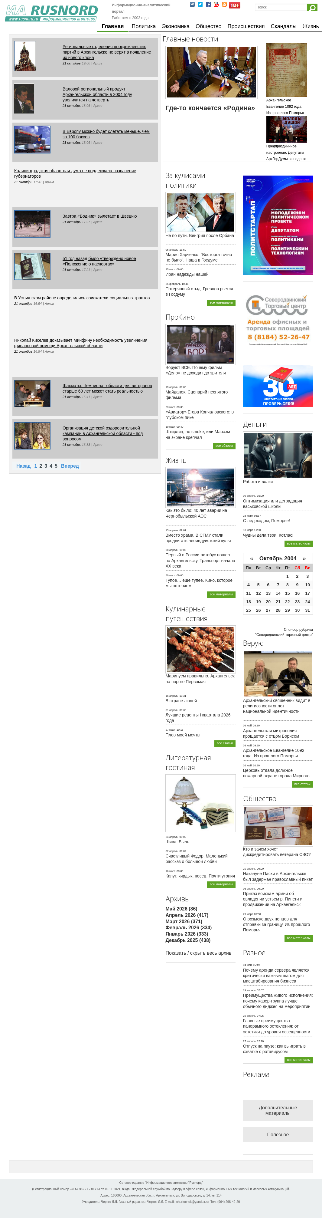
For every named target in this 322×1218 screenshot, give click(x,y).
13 (268, 593)
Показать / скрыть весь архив (199, 953)
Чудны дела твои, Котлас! (268, 535)
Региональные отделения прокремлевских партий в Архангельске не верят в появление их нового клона (107, 52)
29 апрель (249, 990)
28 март (248, 515)
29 (287, 610)
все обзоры (224, 445)
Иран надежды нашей (187, 274)
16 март (171, 871)
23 (297, 601)
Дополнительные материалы (278, 1110)
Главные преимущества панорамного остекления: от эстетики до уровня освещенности (276, 1026)
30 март (171, 575)
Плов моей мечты (183, 734)
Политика (144, 26)
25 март (171, 269)
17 (307, 593)
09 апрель (249, 495)
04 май (247, 964)
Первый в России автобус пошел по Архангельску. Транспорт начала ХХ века (200, 560)
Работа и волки (258, 481)
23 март (171, 407)
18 (248, 601)
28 (278, 610)
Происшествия (246, 26)
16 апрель (172, 695)
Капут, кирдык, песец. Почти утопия (200, 876)
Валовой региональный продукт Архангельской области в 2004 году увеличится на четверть (97, 94)
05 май (247, 725)
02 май (247, 765)
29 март (248, 914)
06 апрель (172, 249)
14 (278, 593)
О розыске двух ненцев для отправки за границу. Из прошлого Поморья (276, 924)
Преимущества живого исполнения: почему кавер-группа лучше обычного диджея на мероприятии (278, 1001)
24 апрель (172, 836)
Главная (113, 26)
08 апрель (172, 549)
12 (258, 593)
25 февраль (173, 283)
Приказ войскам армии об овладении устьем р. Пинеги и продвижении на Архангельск (273, 899)
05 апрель (249, 888)
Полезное (278, 1134)
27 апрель (249, 1041)
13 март (248, 530)
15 (287, 593)
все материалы (221, 302)
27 (268, 610)
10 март (171, 426)
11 (248, 593)
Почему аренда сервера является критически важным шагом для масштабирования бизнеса (276, 975)
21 (278, 601)
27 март (171, 729)
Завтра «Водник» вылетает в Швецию (100, 216)
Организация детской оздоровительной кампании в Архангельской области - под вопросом (103, 433)
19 (258, 601)
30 (297, 610)
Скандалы (284, 26)
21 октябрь (72, 63)
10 (307, 584)
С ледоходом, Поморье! (266, 520)
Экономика (176, 26)
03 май (247, 745)
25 (248, 610)
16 (297, 593)
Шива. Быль (177, 841)
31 (307, 610)
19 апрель (172, 387)
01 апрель (172, 710)
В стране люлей (181, 700)
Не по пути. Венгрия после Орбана (200, 235)
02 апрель (172, 851)
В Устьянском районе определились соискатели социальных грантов (82, 297)
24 (307, 601)
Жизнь (311, 26)
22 (287, 601)
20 (268, 601)
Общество (209, 26)
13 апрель (172, 530)
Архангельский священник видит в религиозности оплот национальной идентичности (277, 706)
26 (258, 610)
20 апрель (249, 868)
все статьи (225, 743)
